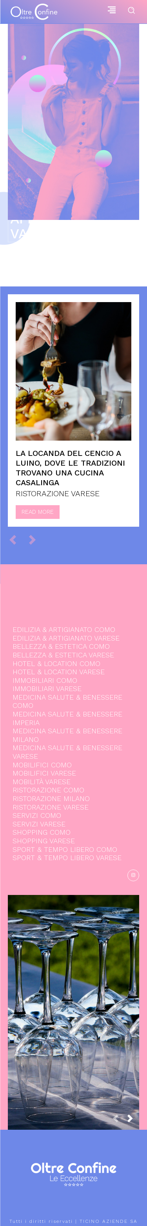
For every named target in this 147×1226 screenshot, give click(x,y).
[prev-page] (16, 540)
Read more (38, 511)
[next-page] (133, 1121)
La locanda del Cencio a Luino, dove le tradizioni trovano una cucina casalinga (70, 467)
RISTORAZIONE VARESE (58, 493)
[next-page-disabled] (35, 540)
